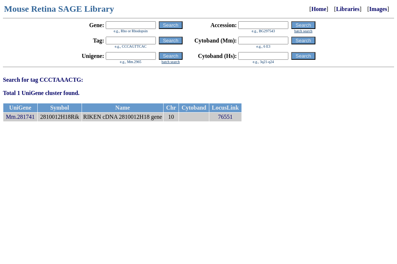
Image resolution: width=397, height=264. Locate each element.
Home (318, 9)
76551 (225, 117)
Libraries (347, 9)
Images (378, 9)
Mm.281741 (20, 117)
